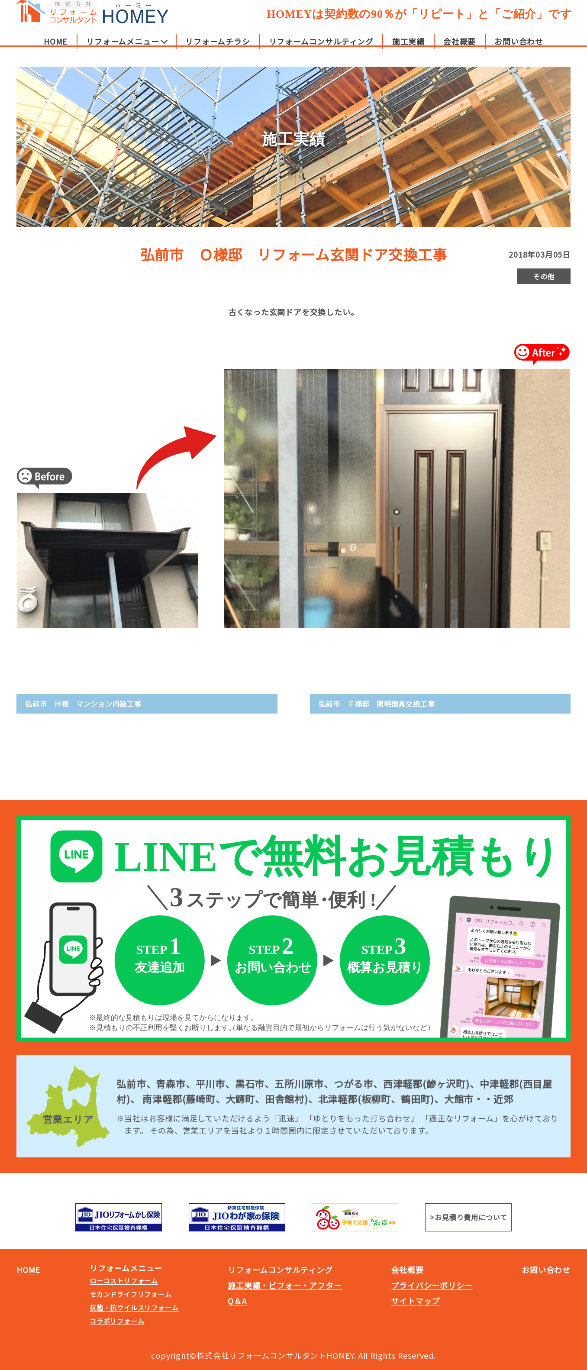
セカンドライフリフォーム (131, 1294)
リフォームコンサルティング (321, 49)
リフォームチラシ (217, 49)
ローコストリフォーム (124, 1280)
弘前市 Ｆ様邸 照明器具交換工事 (377, 703)
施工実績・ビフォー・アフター (285, 1285)
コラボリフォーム (117, 1320)
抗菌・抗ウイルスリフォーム (134, 1307)
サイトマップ (415, 1300)
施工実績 (408, 49)
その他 (544, 276)
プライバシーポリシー (431, 1285)
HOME (56, 49)
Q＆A (237, 1300)
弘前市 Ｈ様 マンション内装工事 (83, 703)
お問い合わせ (518, 49)
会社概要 (459, 49)
